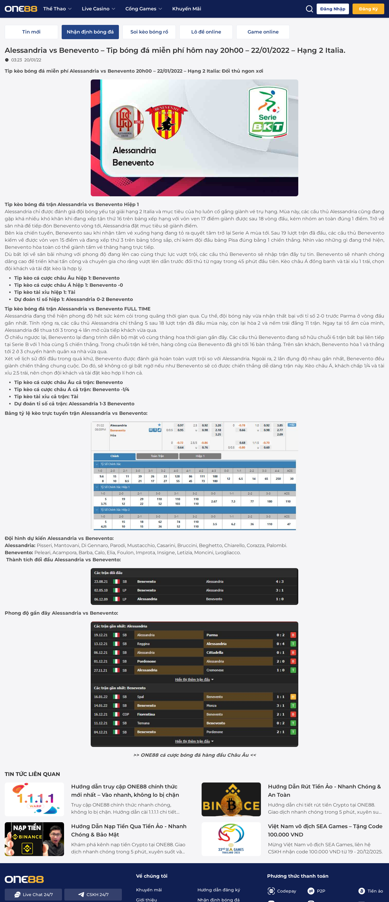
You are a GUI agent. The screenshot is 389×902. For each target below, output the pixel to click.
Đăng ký (368, 9)
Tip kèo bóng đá (25, 71)
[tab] (31, 32)
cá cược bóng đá (180, 755)
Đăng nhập (332, 9)
